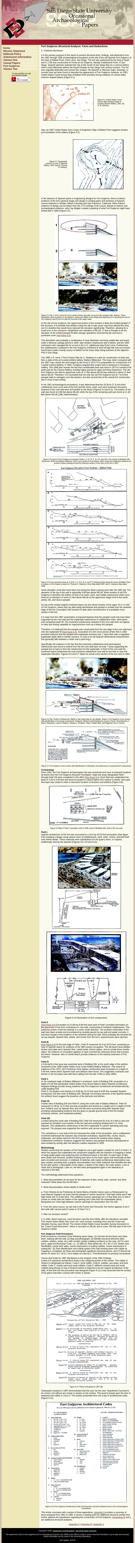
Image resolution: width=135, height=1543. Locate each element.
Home (6, 48)
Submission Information (17, 57)
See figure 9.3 (69, 632)
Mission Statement (14, 51)
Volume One (10, 60)
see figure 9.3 (63, 335)
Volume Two (10, 69)
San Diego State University (86, 1531)
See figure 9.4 (92, 777)
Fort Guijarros (11, 66)
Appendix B (86, 1524)
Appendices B (118, 1517)
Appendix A (99, 1512)
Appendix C (98, 1524)
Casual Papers (11, 63)
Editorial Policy (12, 54)
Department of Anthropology (64, 1531)
